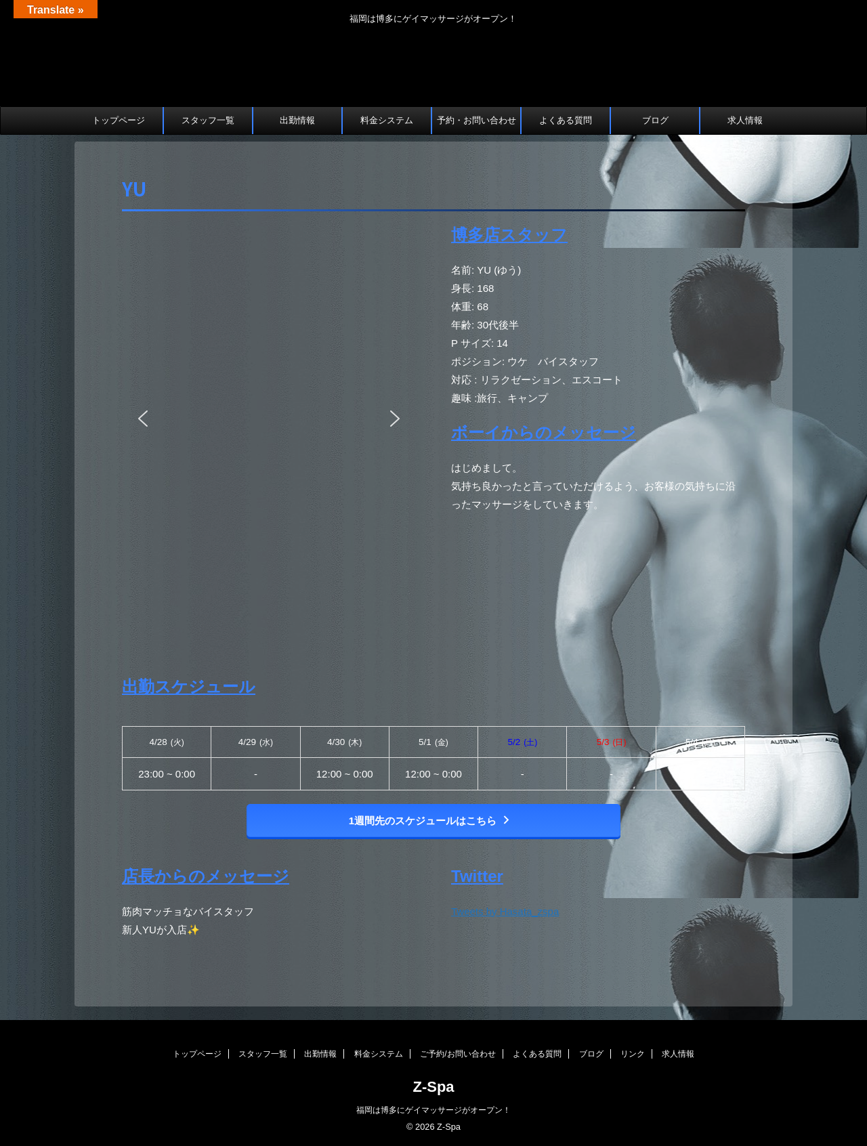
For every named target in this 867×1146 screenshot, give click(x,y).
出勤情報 (297, 120)
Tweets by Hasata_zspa (505, 911)
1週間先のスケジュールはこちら (430, 820)
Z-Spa (433, 1086)
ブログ (655, 120)
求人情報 (745, 120)
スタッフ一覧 (208, 120)
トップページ (118, 120)
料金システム (386, 120)
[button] (143, 418)
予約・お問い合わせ (476, 120)
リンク (632, 1054)
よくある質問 (565, 120)
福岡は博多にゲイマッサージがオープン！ (433, 1110)
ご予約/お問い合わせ (457, 1054)
